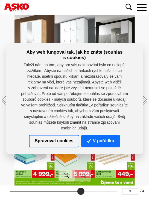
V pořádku (100, 141)
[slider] (80, 191)
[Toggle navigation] (141, 7)
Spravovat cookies (54, 141)
